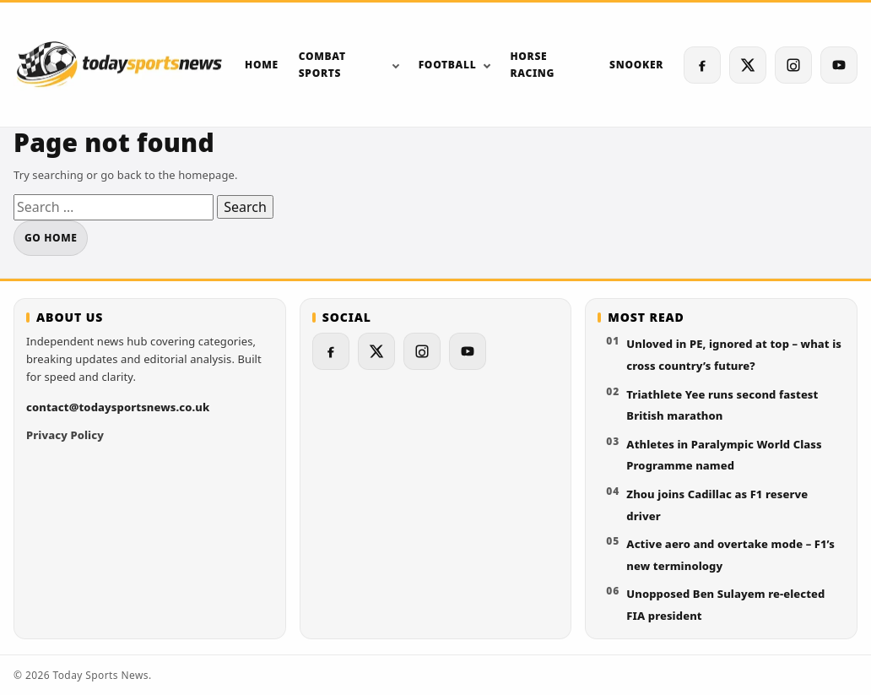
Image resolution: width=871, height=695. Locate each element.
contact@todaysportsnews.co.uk (117, 407)
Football (448, 64)
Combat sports (322, 64)
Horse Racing (532, 64)
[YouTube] (838, 65)
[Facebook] (702, 65)
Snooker (636, 64)
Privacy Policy (65, 435)
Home (262, 64)
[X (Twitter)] (747, 65)
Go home (50, 238)
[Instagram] (793, 65)
